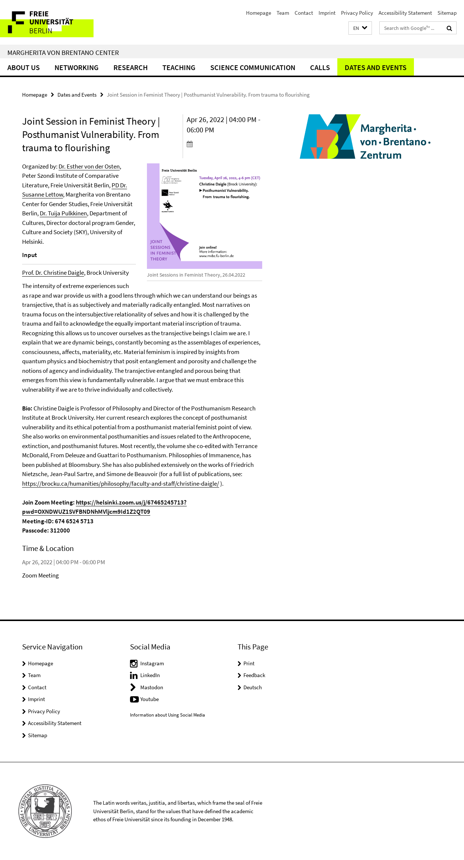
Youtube (149, 699)
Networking (77, 67)
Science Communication (252, 67)
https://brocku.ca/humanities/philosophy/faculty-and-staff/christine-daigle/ (120, 483)
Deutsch (252, 687)
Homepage (258, 12)
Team (283, 12)
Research (130, 67)
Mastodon (151, 687)
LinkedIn (150, 675)
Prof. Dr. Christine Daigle (53, 272)
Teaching (179, 67)
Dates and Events (376, 67)
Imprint (327, 12)
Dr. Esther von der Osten (89, 166)
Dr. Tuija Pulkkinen (63, 213)
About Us (23, 67)
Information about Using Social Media (167, 715)
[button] (360, 28)
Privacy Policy (357, 12)
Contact (304, 12)
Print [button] (248, 663)
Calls (320, 67)
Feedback (254, 675)
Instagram (152, 663)
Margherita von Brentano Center (63, 52)
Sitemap (447, 12)
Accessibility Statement (405, 12)
